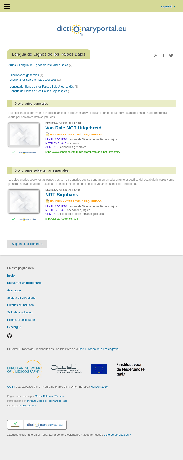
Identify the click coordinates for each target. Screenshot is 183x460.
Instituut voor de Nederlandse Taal (47, 400)
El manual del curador (21, 320)
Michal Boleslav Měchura (49, 396)
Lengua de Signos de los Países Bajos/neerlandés (44, 86)
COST (11, 386)
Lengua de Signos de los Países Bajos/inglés (40, 91)
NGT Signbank (61, 194)
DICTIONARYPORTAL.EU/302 (63, 189)
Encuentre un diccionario (24, 283)
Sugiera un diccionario (21, 297)
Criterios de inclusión (20, 305)
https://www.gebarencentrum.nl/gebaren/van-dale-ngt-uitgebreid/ (82, 151)
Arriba (12, 65)
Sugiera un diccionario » (27, 244)
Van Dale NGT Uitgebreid (73, 127)
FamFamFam (28, 405)
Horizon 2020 (99, 386)
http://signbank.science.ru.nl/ (61, 218)
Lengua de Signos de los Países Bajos (43, 65)
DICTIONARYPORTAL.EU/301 (63, 123)
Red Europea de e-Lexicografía (99, 349)
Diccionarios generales (26, 75)
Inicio (11, 275)
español (168, 6)
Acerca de (14, 290)
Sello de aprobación (19, 312)
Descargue (14, 327)
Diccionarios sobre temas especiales (35, 79)
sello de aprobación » (117, 434)
